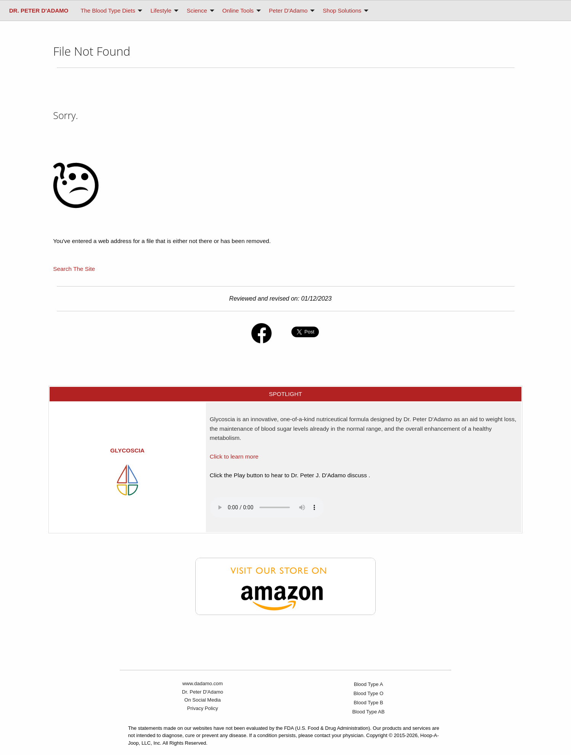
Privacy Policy (202, 708)
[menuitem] (38, 10)
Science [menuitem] (197, 10)
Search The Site (74, 269)
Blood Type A (368, 684)
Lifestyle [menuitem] (160, 10)
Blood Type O (369, 693)
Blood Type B (368, 702)
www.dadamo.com (202, 683)
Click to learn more (234, 456)
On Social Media (202, 700)
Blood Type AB (368, 712)
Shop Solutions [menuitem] (342, 10)
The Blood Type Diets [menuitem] (107, 10)
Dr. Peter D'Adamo (202, 692)
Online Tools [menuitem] (238, 10)
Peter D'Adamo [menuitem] (288, 10)
